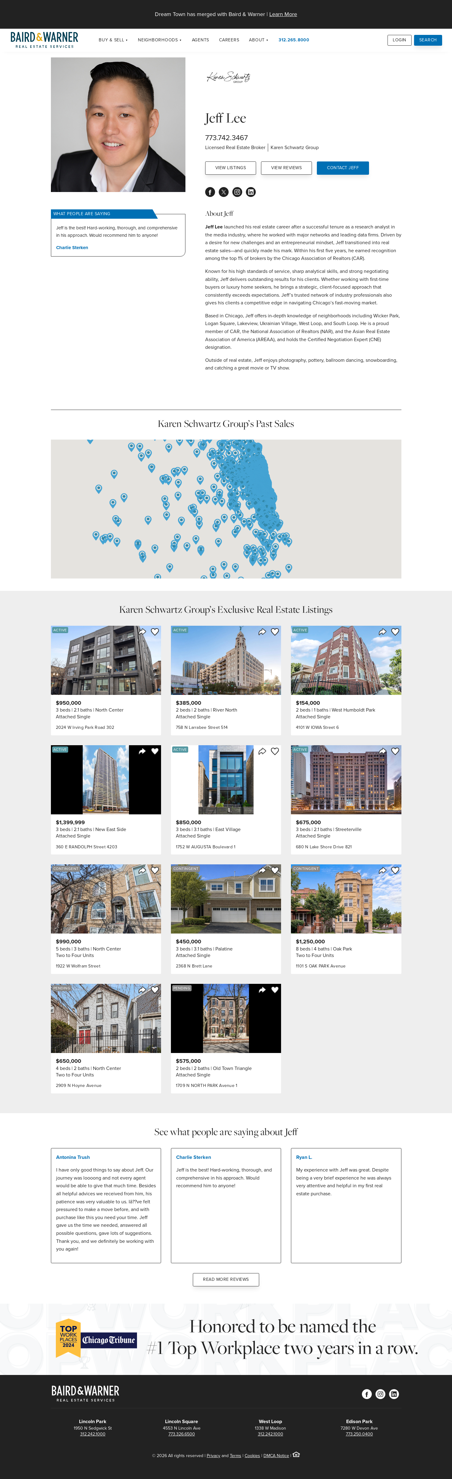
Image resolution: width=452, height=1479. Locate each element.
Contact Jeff (343, 168)
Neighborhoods (158, 40)
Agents (200, 40)
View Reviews (286, 168)
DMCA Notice (276, 1455)
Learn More (283, 14)
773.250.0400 (359, 1434)
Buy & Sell (111, 40)
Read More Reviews (226, 1279)
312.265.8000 (294, 40)
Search (428, 40)
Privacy (213, 1455)
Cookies (252, 1455)
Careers (229, 40)
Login (399, 40)
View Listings (230, 168)
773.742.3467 (226, 137)
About (257, 40)
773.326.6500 (181, 1434)
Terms (235, 1455)
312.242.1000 (93, 1434)
